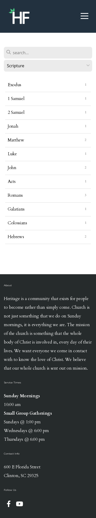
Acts (12, 181)
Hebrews (16, 237)
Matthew (16, 140)
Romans (15, 195)
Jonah (13, 126)
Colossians (17, 223)
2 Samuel (16, 112)
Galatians (16, 209)
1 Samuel (16, 99)
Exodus (14, 85)
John (12, 168)
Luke (12, 154)
